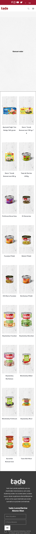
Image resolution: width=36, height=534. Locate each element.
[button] (28, 3)
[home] (8, 9)
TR (30, 3)
